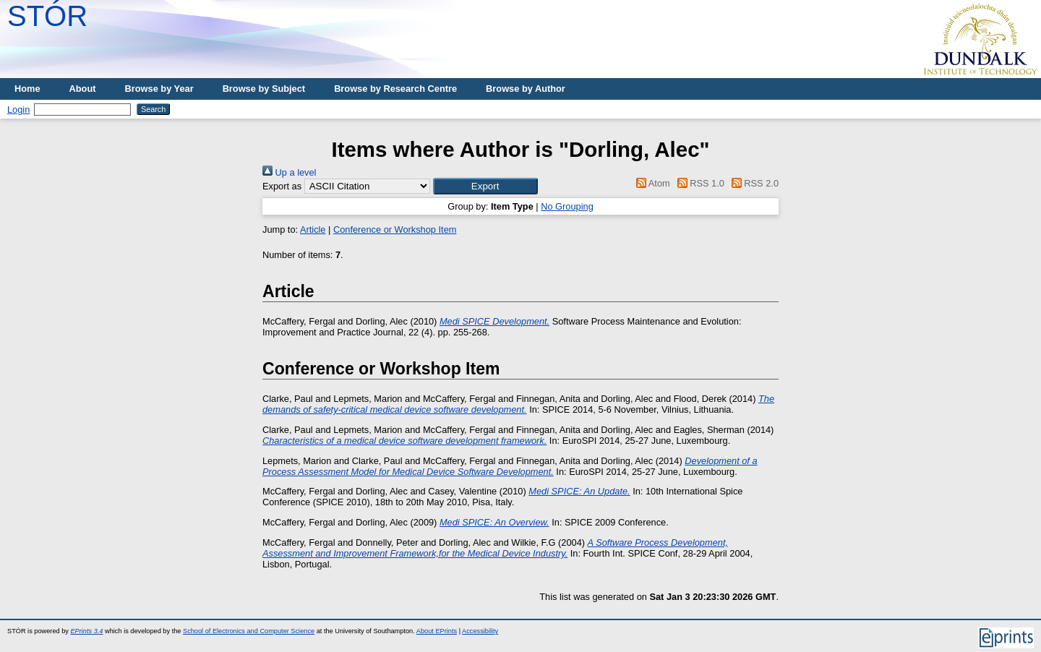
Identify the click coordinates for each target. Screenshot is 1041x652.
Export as (281, 186)
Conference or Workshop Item (394, 229)
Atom (651, 183)
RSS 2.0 (753, 183)
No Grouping (567, 206)
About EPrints (436, 631)
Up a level (289, 172)
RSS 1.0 (698, 183)
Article (313, 229)
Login (18, 109)
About (82, 88)
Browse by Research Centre (395, 88)
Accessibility (480, 631)
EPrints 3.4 (86, 631)
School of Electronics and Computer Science (248, 631)
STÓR (47, 16)
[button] (485, 186)
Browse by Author (525, 88)
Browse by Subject (264, 88)
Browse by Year (159, 88)
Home (27, 88)
